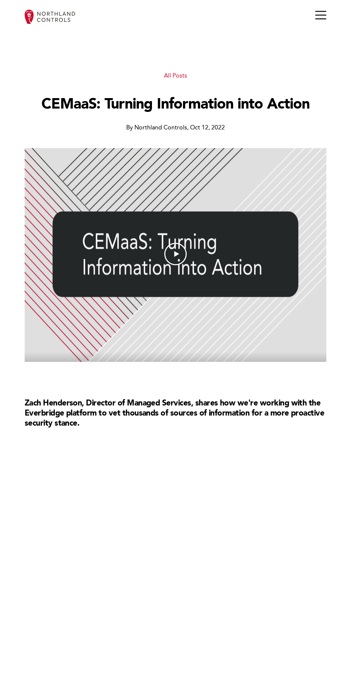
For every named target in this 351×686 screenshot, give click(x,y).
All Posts (175, 76)
